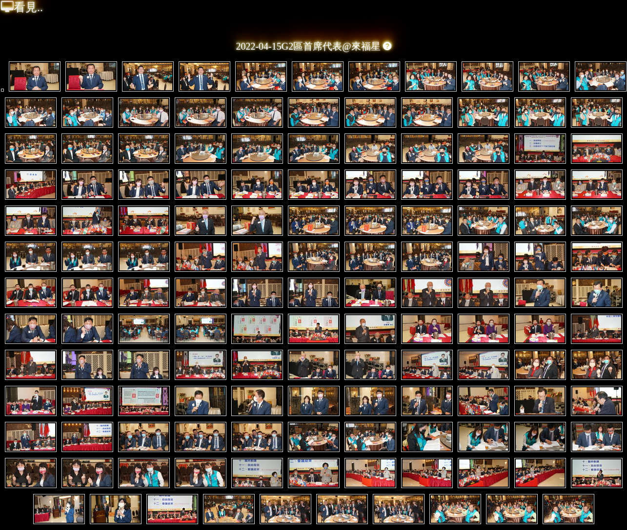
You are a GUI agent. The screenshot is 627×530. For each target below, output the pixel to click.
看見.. (22, 7)
